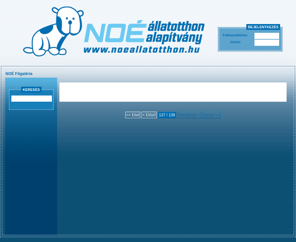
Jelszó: (235, 42)
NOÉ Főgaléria (19, 73)
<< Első (133, 115)
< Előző (148, 115)
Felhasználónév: (235, 35)
